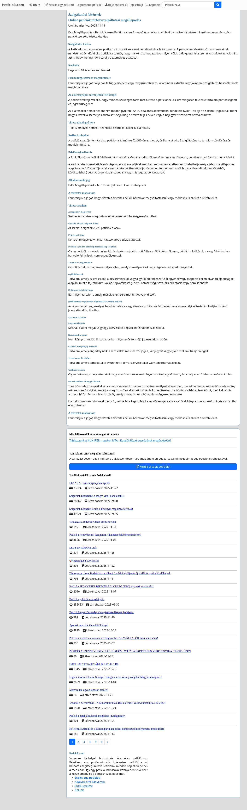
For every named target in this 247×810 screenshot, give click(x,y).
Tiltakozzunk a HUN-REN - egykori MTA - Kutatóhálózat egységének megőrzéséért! (120, 440)
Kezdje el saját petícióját (153, 467)
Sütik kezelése (84, 786)
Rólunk (79, 790)
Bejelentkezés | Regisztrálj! (124, 5)
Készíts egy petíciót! (59, 5)
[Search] (188, 5)
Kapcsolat (154, 5)
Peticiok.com (13, 4)
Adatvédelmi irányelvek (90, 782)
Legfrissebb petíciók (89, 5)
